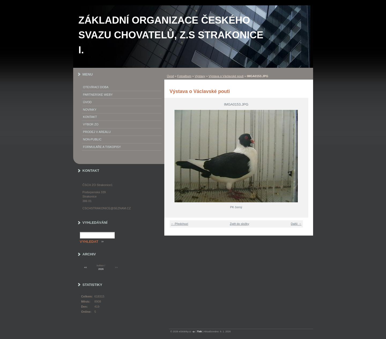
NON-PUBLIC (92, 139)
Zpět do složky (239, 223)
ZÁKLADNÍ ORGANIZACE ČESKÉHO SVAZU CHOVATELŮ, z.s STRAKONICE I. (171, 35)
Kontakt (90, 116)
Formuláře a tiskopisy (102, 146)
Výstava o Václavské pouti (226, 76)
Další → (296, 223)
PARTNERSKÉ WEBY (98, 94)
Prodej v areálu (97, 131)
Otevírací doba (96, 87)
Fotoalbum (184, 76)
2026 (101, 269)
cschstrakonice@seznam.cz (107, 208)
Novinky (89, 109)
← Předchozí (179, 223)
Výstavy (200, 76)
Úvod (170, 76)
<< (85, 267)
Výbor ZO (91, 124)
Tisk (199, 331)
